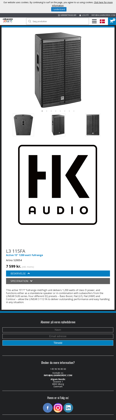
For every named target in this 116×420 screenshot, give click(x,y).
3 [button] (51, 111)
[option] (58, 70)
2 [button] (46, 111)
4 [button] (55, 111)
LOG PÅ (84, 15)
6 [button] (64, 111)
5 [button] (60, 111)
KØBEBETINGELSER (67, 15)
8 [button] (73, 111)
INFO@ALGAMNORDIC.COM (103, 15)
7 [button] (69, 111)
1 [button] (42, 111)
